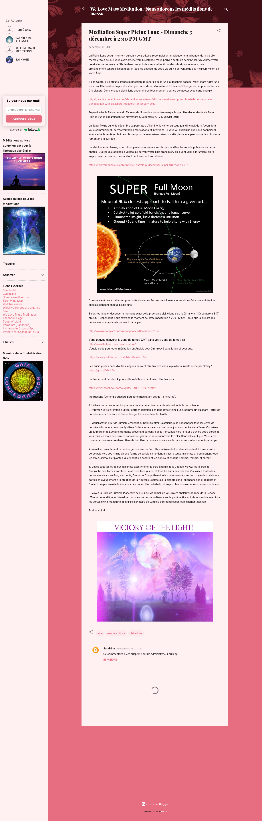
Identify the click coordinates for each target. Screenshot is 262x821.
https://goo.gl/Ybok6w (102, 370)
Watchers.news (12, 304)
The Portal (9, 290)
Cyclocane (9, 294)
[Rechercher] (226, 9)
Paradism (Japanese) (16, 325)
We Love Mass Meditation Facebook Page (20, 316)
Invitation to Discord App (18, 328)
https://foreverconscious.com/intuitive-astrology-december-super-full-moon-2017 (139, 165)
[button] (219, 31)
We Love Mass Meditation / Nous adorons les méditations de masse (151, 11)
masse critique (116, 633)
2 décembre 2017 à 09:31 (129, 648)
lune (100, 633)
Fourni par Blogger (154, 804)
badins (164, 811)
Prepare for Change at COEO (21, 332)
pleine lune (136, 633)
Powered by (24, 129)
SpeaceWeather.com (16, 297)
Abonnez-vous (24, 119)
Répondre (110, 659)
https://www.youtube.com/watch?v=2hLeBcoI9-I (117, 357)
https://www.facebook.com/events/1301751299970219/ (122, 388)
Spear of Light (12, 321)
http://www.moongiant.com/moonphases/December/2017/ (124, 331)
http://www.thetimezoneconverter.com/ (112, 344)
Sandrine (109, 648)
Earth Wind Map (13, 300)
